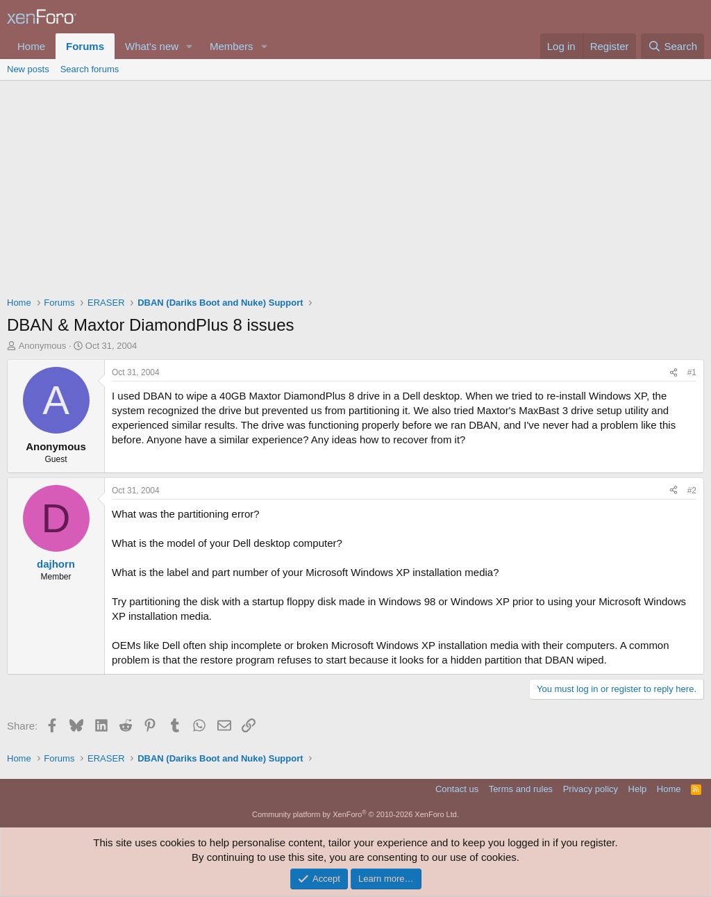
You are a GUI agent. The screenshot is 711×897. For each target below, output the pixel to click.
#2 (691, 490)
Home (31, 46)
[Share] (673, 373)
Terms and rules (521, 789)
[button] (189, 46)
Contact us (456, 789)
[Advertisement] (355, 185)
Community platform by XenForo (355, 814)
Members (231, 46)
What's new (151, 46)
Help (637, 789)
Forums (85, 46)
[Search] (672, 46)
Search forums (89, 69)
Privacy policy (590, 789)
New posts (28, 69)
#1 (691, 372)
